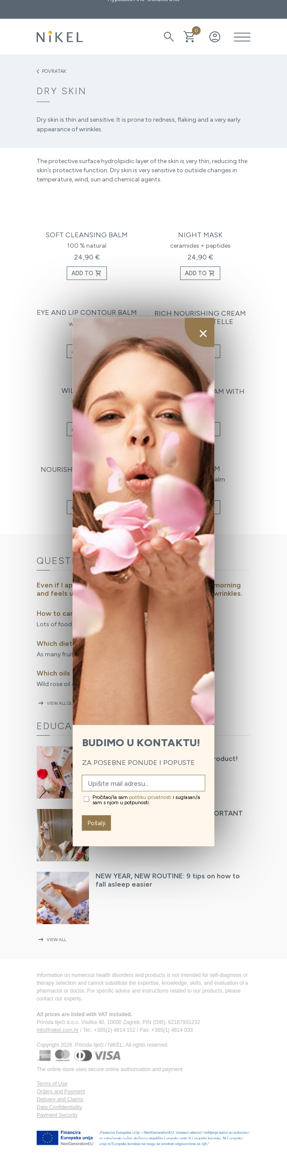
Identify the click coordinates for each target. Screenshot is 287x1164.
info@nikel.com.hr (58, 1030)
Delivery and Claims (60, 1099)
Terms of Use (52, 1084)
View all (51, 940)
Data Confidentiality (59, 1107)
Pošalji (97, 823)
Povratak (51, 71)
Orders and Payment (61, 1092)
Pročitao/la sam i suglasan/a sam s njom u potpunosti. (146, 800)
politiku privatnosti (150, 797)
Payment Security (57, 1115)
